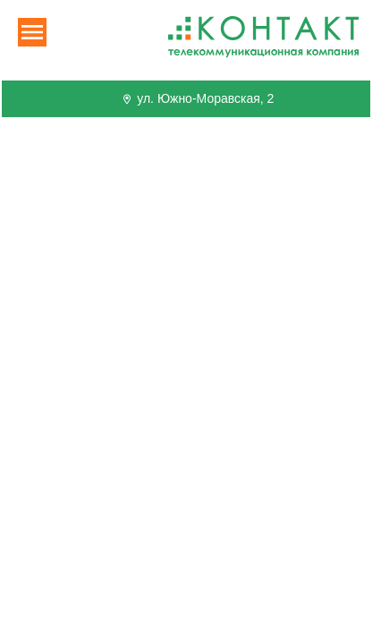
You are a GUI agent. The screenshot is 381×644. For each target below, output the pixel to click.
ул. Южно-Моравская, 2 (197, 98)
